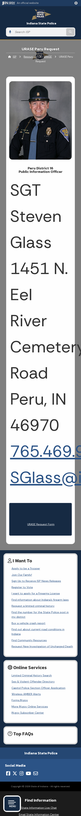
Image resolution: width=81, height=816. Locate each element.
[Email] (35, 773)
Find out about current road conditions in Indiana (38, 632)
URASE (48, 56)
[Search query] (39, 32)
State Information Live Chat (39, 807)
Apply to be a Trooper (26, 568)
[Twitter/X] (15, 773)
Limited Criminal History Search (32, 675)
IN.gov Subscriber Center (28, 712)
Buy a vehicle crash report (28, 623)
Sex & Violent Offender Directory (33, 681)
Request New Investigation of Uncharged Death (42, 646)
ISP (14, 56)
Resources (30, 56)
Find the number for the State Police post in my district (40, 615)
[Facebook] (8, 773)
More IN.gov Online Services (30, 706)
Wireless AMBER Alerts (26, 694)
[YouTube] (28, 773)
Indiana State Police (41, 23)
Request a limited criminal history (33, 606)
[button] (76, 3)
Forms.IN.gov (20, 700)
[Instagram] (21, 773)
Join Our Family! (22, 575)
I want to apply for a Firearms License (36, 593)
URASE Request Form (40, 524)
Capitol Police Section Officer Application (38, 688)
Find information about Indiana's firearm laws (40, 599)
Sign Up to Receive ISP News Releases (36, 581)
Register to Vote (22, 587)
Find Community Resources (29, 640)
